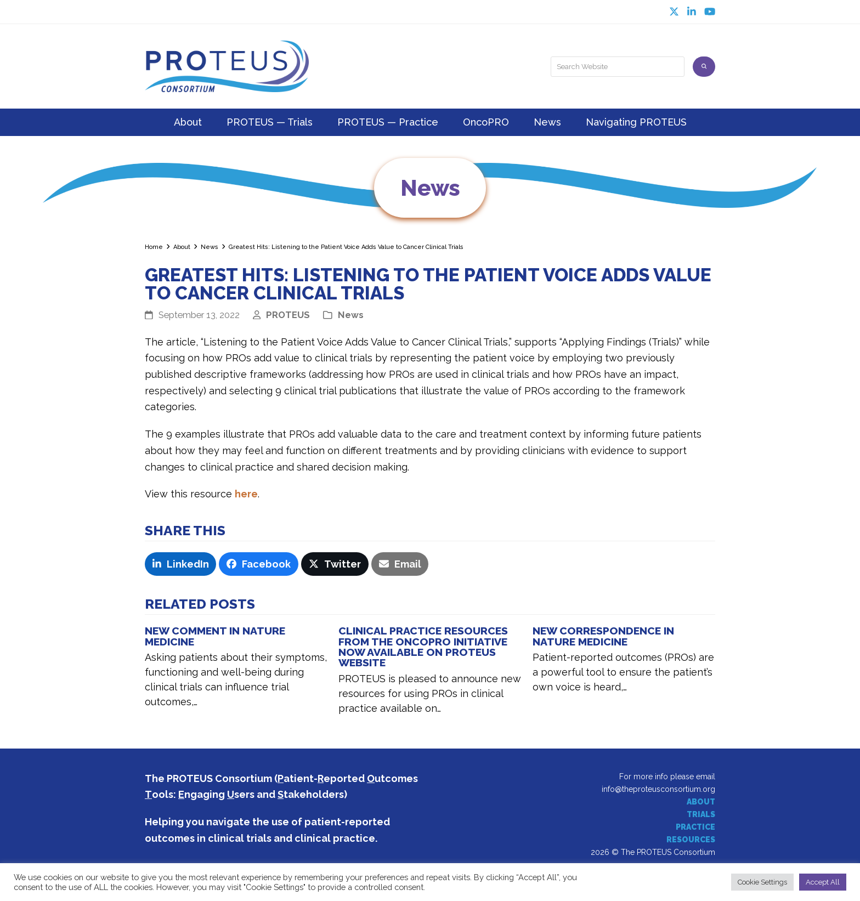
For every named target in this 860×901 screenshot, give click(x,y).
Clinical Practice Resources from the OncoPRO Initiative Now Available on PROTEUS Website (423, 647)
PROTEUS (288, 314)
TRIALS (701, 814)
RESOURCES (690, 839)
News (351, 314)
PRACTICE (695, 827)
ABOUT (701, 801)
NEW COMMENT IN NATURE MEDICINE (215, 636)
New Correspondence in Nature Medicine (603, 636)
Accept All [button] (823, 882)
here (246, 494)
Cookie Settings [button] (762, 882)
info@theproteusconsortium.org (658, 789)
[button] (180, 564)
